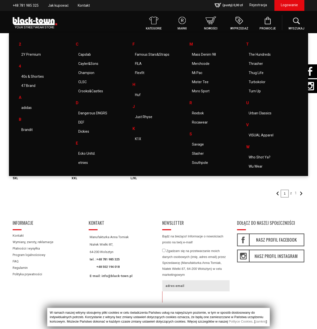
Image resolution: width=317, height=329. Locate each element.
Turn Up (255, 91)
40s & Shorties (32, 76)
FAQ (16, 261)
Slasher (198, 153)
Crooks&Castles (90, 91)
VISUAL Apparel (261, 135)
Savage (198, 144)
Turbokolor (257, 82)
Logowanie (289, 5)
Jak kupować (58, 5)
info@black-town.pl (117, 276)
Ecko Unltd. (86, 153)
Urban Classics (260, 113)
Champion (86, 73)
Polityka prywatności (27, 274)
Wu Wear (256, 166)
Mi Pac (197, 73)
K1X (138, 139)
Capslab (84, 54)
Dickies (83, 131)
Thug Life (256, 73)
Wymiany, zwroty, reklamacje (33, 242)
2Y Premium (31, 54)
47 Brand (28, 86)
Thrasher (256, 64)
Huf (138, 95)
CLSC (82, 82)
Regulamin (20, 268)
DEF (81, 122)
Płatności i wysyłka (26, 248)
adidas (26, 108)
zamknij (260, 321)
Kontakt (84, 5)
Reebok (198, 113)
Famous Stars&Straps (152, 54)
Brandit (27, 130)
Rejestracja (258, 5)
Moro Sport (201, 91)
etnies (83, 163)
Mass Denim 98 (204, 54)
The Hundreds (260, 54)
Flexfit (139, 73)
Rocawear (200, 122)
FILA (138, 64)
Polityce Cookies (241, 321)
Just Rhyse (143, 117)
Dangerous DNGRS (92, 113)
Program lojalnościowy (29, 255)
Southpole (200, 163)
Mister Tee (200, 82)
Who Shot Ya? (259, 157)
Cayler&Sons (88, 64)
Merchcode (201, 64)
